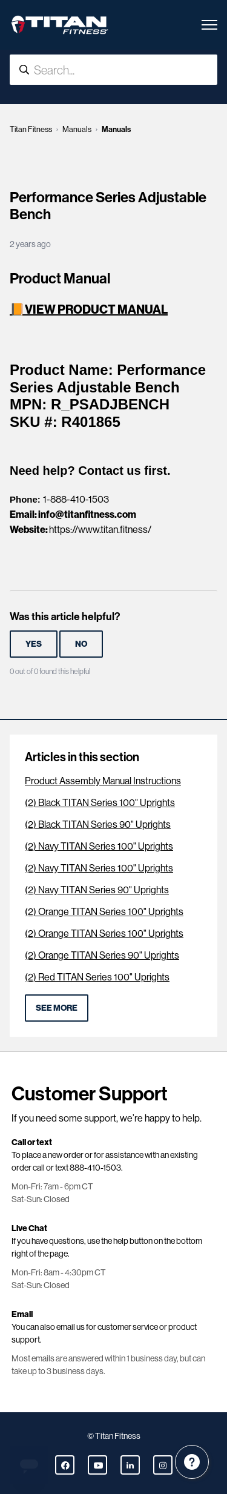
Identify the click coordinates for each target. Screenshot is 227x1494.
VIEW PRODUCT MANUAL (96, 309)
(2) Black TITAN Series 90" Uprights (98, 824)
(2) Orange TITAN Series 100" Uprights (104, 911)
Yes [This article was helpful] (33, 643)
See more (56, 1007)
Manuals (76, 129)
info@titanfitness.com (87, 514)
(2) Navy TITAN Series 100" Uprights (99, 846)
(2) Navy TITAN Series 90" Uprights (97, 890)
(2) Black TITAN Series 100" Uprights (100, 802)
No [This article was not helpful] (81, 643)
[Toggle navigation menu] (209, 25)
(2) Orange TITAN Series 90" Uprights (102, 955)
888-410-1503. (96, 1167)
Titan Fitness (31, 129)
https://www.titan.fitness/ (100, 529)
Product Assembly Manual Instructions (103, 781)
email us (70, 1327)
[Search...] (113, 70)
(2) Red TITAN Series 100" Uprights (97, 977)
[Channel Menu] (192, 1462)
